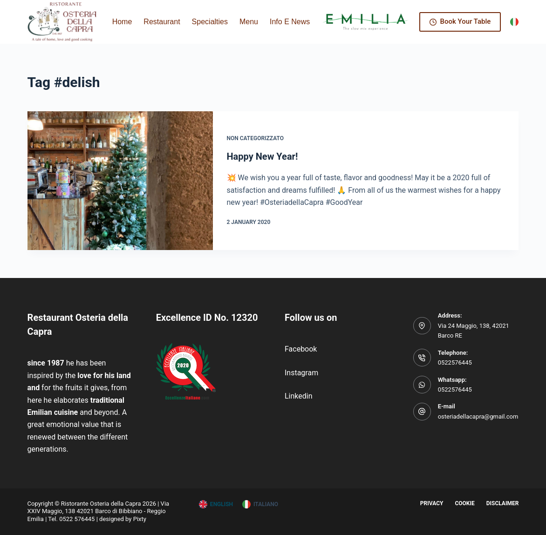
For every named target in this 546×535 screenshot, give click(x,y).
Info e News (296, 21)
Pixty (139, 518)
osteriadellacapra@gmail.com (478, 416)
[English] (216, 504)
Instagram (301, 372)
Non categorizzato (255, 138)
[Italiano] (514, 22)
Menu (248, 22)
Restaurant (161, 22)
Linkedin (299, 396)
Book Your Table (460, 21)
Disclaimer (502, 503)
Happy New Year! (262, 156)
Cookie (464, 503)
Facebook (301, 349)
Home (122, 22)
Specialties (210, 22)
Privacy (432, 503)
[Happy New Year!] (120, 180)
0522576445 (455, 362)
